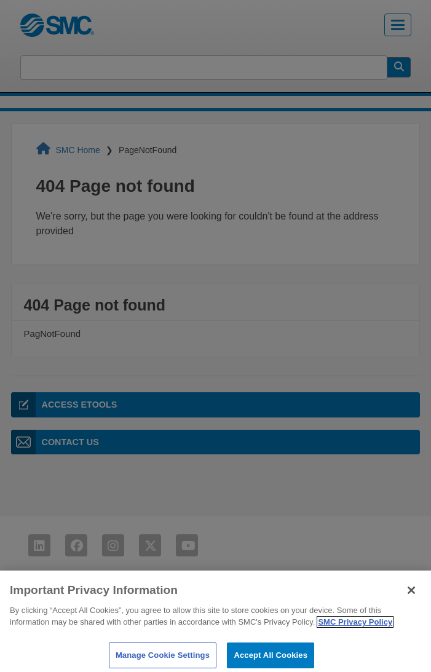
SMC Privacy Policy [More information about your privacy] (355, 626)
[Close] (411, 594)
